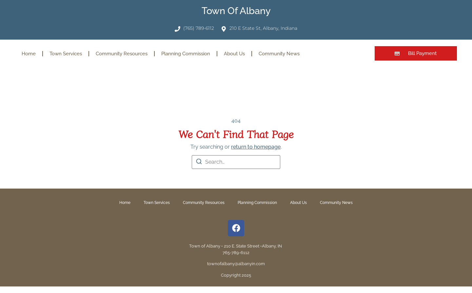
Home (29, 54)
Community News (279, 54)
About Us (234, 54)
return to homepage (256, 147)
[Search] (198, 163)
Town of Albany (236, 10)
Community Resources (122, 54)
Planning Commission (185, 54)
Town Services (65, 54)
